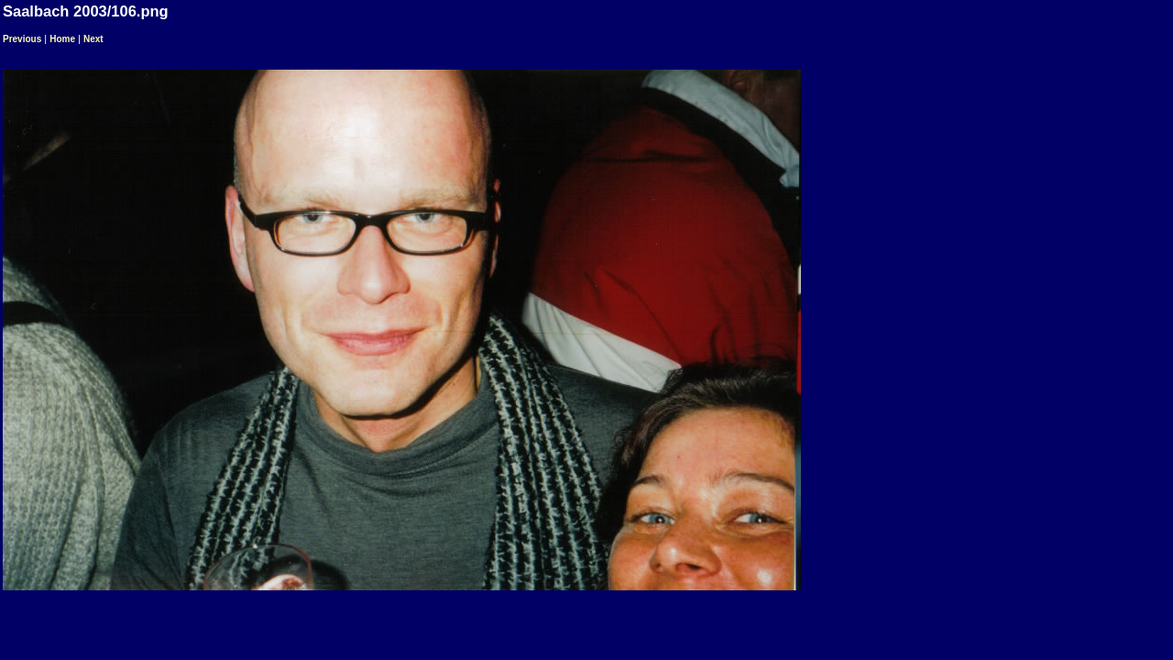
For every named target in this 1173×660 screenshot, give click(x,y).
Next (93, 39)
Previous (22, 39)
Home (62, 39)
